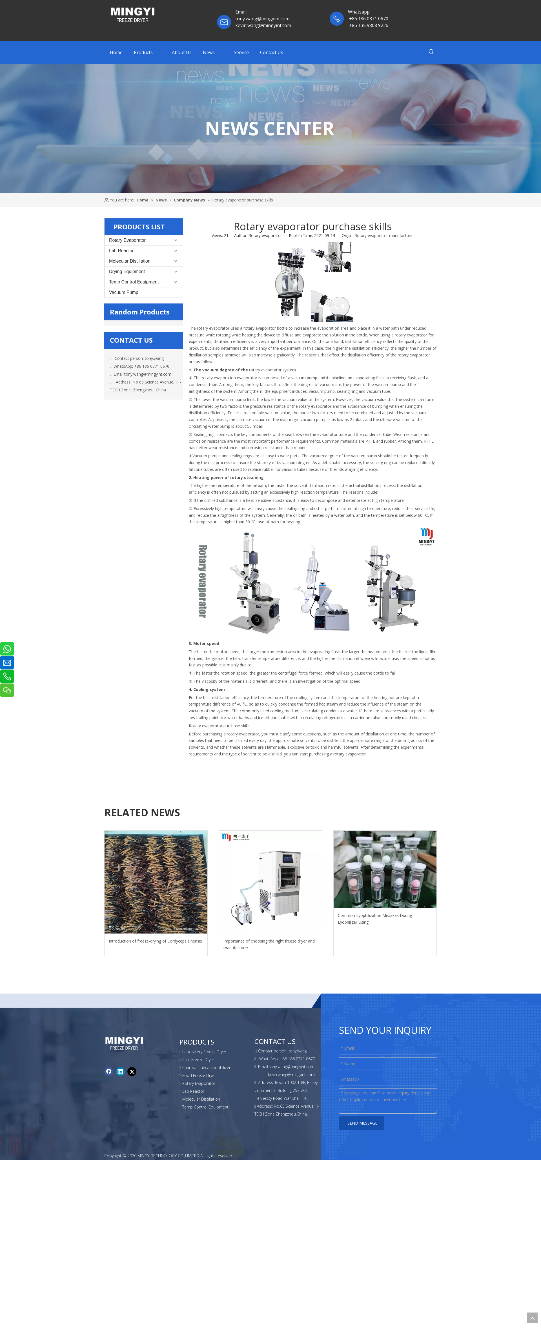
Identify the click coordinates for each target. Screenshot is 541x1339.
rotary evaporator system (272, 370)
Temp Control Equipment (134, 282)
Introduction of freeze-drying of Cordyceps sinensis (155, 941)
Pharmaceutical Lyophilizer (206, 1067)
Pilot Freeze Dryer (198, 1059)
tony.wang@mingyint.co (260, 18)
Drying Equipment (127, 271)
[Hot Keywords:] (431, 52)
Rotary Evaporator (127, 240)
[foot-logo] (108, 1040)
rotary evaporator (212, 328)
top (532, 1318)
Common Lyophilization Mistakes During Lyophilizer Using (375, 919)
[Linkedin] (120, 1065)
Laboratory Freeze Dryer (204, 1051)
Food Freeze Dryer (199, 1075)
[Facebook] (108, 1065)
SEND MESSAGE (361, 1123)
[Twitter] (131, 1065)
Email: (242, 12)
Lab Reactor (121, 250)
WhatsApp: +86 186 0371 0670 (139, 366)
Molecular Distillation (129, 261)
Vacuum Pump (123, 292)
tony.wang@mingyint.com (147, 374)
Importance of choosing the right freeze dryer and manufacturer (269, 944)
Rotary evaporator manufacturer (384, 235)
